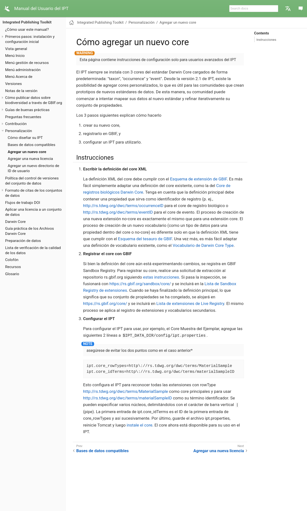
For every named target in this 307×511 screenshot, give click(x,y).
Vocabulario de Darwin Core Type (203, 245)
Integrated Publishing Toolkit (27, 22)
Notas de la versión (21, 91)
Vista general (16, 49)
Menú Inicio (15, 55)
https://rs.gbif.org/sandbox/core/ (140, 283)
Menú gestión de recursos (27, 63)
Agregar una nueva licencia (30, 158)
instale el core (139, 425)
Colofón (11, 260)
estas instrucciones (161, 277)
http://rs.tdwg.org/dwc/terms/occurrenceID (123, 205)
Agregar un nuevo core (27, 152)
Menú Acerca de (19, 76)
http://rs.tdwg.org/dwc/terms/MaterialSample (125, 391)
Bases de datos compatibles (31, 145)
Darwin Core (15, 221)
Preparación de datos (23, 241)
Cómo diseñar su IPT (25, 138)
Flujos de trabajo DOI (22, 202)
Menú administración (23, 70)
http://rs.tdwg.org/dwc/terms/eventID (118, 212)
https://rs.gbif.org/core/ (105, 303)
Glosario (12, 274)
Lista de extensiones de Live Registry (190, 303)
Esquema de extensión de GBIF (198, 179)
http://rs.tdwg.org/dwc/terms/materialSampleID (127, 398)
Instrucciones (266, 40)
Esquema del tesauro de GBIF (145, 238)
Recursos (13, 267)
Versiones (13, 84)
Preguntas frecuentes (23, 117)
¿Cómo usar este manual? (27, 29)
